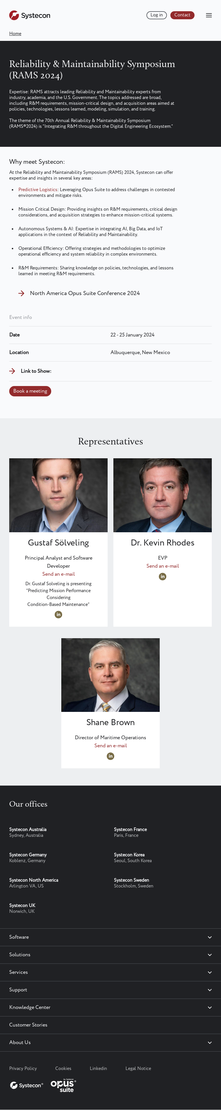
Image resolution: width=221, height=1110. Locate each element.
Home (15, 34)
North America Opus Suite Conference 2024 (85, 293)
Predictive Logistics (37, 190)
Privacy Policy (23, 1068)
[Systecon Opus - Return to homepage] (43, 1084)
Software (19, 937)
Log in (156, 15)
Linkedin (98, 1068)
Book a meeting (30, 391)
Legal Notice (138, 1068)
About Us (20, 1042)
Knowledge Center (29, 1007)
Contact (182, 15)
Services (18, 972)
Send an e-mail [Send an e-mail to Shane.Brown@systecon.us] (110, 746)
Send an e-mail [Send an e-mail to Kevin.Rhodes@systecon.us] (162, 566)
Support (18, 990)
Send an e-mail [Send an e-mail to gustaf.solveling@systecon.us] (58, 574)
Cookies (63, 1068)
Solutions (20, 955)
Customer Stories (28, 1025)
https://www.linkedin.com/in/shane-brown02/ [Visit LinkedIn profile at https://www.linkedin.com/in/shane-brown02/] (110, 756)
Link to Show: (36, 371)
